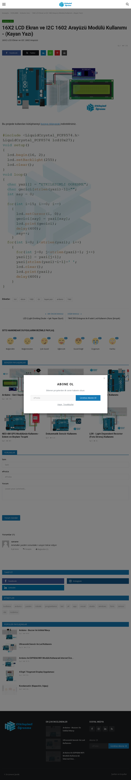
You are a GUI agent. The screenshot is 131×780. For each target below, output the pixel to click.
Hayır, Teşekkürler (65, 404)
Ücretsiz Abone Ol (88, 398)
